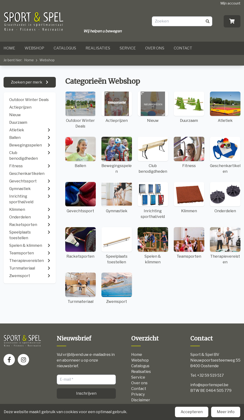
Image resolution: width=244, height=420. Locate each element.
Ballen (80, 152)
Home (9, 48)
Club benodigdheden (153, 155)
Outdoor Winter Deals (29, 99)
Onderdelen (225, 197)
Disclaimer (140, 400)
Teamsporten (189, 242)
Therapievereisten (225, 245)
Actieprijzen (20, 107)
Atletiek (225, 107)
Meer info (226, 412)
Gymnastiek (116, 197)
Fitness (189, 152)
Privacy (138, 394)
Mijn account (230, 3)
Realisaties (98, 48)
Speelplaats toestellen (116, 245)
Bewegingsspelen (116, 155)
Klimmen (189, 197)
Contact (183, 48)
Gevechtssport (80, 197)
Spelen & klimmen (153, 245)
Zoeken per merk (27, 82)
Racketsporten (80, 242)
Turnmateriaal (80, 288)
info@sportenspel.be (209, 385)
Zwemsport (116, 288)
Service (128, 48)
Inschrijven (86, 393)
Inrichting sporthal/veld (153, 200)
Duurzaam (18, 122)
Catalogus (65, 48)
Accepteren (192, 412)
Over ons (154, 48)
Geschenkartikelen (225, 155)
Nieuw (15, 115)
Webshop (34, 48)
